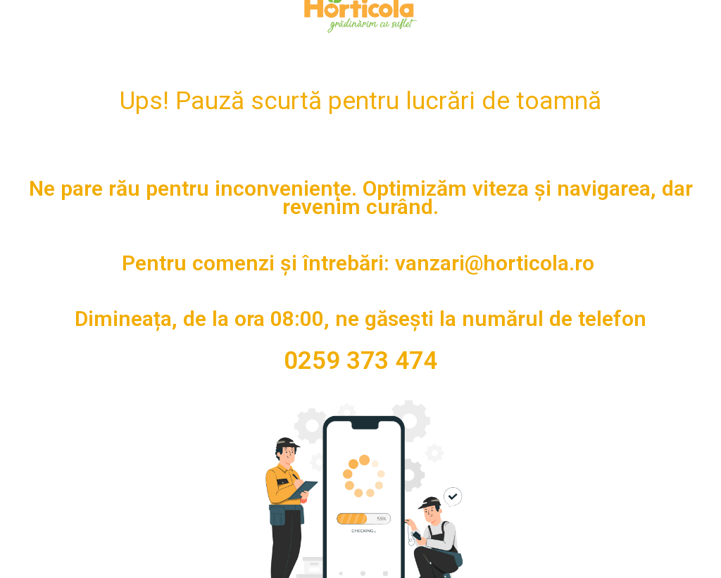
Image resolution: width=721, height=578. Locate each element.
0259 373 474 (360, 360)
